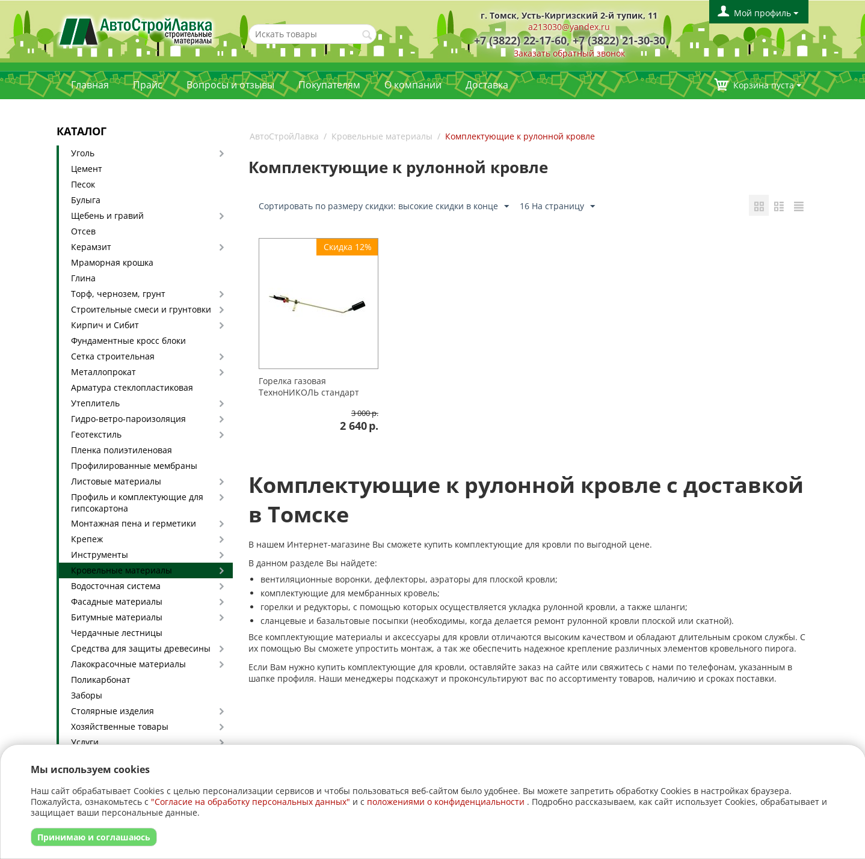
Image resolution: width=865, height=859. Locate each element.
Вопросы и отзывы (230, 84)
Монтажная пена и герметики (133, 523)
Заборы (86, 695)
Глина (83, 278)
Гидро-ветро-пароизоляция (128, 418)
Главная (90, 84)
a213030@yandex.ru (569, 26)
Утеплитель (95, 403)
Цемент (86, 168)
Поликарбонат (101, 679)
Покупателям (329, 84)
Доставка (487, 84)
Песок (83, 184)
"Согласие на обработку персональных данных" (250, 801)
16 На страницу (557, 206)
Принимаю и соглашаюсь (93, 837)
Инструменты (99, 554)
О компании (413, 84)
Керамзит (91, 246)
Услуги (85, 742)
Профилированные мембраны (134, 465)
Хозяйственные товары (119, 726)
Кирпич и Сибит (105, 325)
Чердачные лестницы (116, 632)
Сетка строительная (113, 356)
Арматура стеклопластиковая (132, 387)
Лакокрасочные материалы (128, 664)
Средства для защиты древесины (141, 648)
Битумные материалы (116, 617)
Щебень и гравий (107, 215)
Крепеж (87, 539)
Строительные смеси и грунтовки (141, 309)
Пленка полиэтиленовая (121, 450)
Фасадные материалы (116, 601)
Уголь (82, 153)
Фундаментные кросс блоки (128, 340)
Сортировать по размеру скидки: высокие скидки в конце (384, 206)
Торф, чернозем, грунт (118, 293)
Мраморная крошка (112, 262)
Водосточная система (116, 586)
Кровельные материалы (121, 570)
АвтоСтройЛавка (284, 136)
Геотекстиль (96, 434)
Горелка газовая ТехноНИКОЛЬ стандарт (309, 386)
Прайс (147, 84)
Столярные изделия (112, 711)
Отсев (83, 231)
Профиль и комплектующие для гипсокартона (137, 502)
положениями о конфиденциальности (446, 801)
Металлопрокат (103, 372)
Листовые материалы (116, 481)
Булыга (85, 200)
